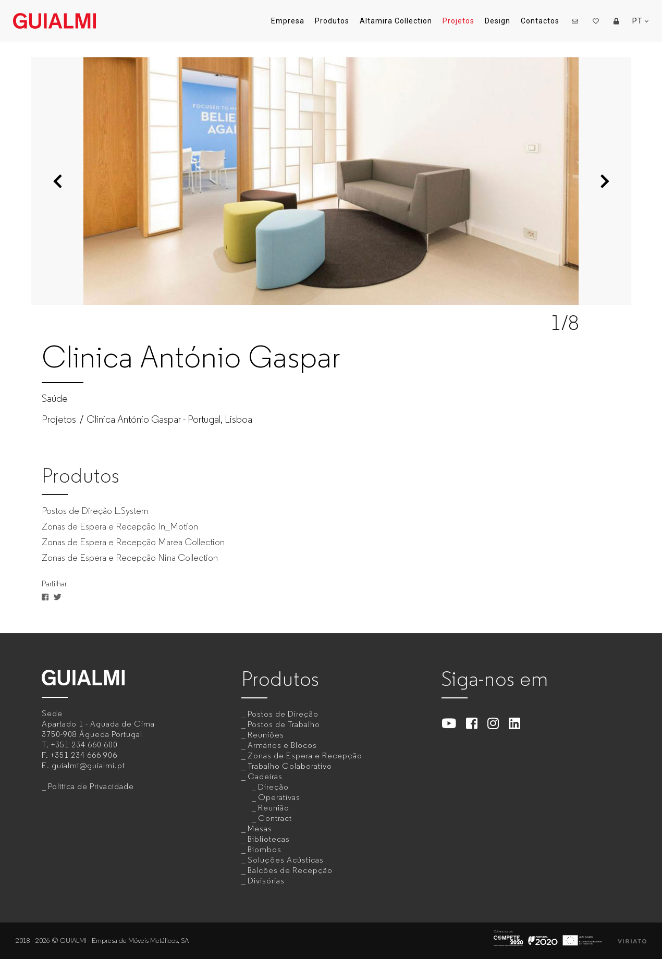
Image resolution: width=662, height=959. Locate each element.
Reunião (273, 808)
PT (640, 21)
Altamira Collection (396, 21)
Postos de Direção (283, 714)
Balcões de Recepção (290, 870)
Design (497, 21)
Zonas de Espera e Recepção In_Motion (120, 526)
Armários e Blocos (282, 745)
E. (83, 765)
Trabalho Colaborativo (290, 766)
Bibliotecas (269, 839)
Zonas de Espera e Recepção (305, 755)
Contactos (540, 21)
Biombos (264, 849)
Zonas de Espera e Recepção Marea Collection (133, 542)
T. (80, 744)
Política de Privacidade (91, 786)
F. (79, 755)
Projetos (458, 21)
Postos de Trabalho (284, 724)
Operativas (279, 797)
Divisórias (266, 881)
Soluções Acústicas (286, 860)
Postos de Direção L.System (95, 511)
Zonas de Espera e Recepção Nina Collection (130, 557)
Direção (273, 787)
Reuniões (266, 735)
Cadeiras (265, 776)
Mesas (260, 828)
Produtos (332, 21)
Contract (275, 818)
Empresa (287, 21)
